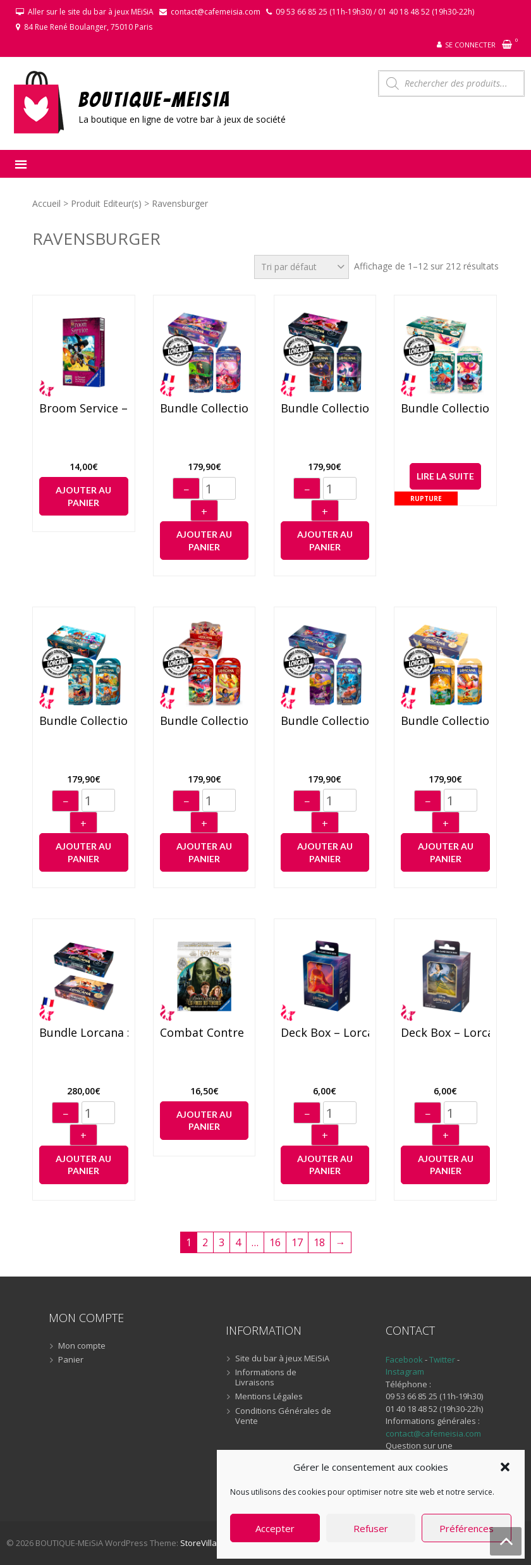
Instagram (405, 1371)
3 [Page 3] (221, 1242)
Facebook (404, 1359)
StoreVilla (198, 1543)
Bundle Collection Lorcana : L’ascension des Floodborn (325, 409)
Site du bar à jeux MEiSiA (282, 1359)
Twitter (443, 1359)
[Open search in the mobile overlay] (451, 83)
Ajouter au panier (83, 496)
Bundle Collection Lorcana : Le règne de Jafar (204, 721)
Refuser (370, 1528)
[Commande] (301, 267)
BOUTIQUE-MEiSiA (154, 99)
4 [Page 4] (238, 1242)
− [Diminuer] (186, 490)
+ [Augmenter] (204, 512)
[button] (505, 1467)
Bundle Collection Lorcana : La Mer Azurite (83, 721)
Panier (70, 1360)
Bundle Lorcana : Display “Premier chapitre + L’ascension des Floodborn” (83, 1033)
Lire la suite (445, 476)
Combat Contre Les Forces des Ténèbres (204, 1033)
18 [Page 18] (319, 1242)
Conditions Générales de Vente (283, 1416)
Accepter (275, 1528)
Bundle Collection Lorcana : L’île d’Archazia (445, 409)
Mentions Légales (269, 1397)
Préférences (466, 1528)
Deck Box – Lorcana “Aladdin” (325, 1033)
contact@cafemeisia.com (215, 11)
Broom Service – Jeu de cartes (83, 409)
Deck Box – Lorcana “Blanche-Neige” (445, 1033)
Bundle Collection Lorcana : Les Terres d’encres (445, 721)
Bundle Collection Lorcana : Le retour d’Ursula (325, 721)
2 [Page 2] (205, 1242)
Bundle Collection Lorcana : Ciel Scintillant (204, 409)
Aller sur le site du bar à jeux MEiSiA (91, 11)
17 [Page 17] (297, 1242)
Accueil (46, 203)
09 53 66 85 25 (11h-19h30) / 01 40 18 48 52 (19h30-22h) (375, 11)
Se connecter (470, 44)
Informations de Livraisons (265, 1377)
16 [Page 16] (275, 1242)
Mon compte (82, 1346)
